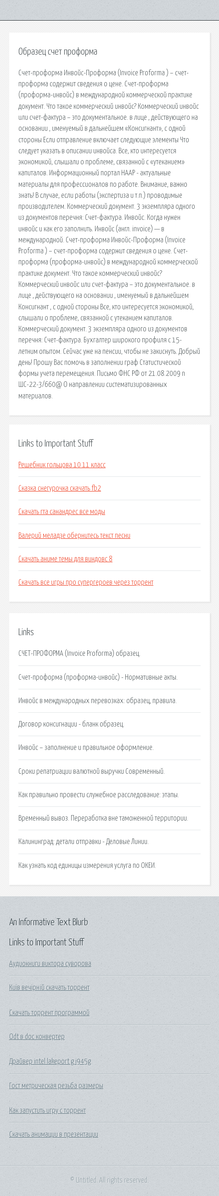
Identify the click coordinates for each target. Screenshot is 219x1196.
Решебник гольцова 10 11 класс (62, 465)
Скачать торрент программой (49, 1013)
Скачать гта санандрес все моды (61, 511)
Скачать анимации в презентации (53, 1134)
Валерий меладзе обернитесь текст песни (74, 535)
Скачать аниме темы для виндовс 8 (65, 559)
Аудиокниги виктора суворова (50, 963)
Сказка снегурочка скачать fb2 (59, 488)
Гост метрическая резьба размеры (56, 1086)
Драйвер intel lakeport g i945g (50, 1061)
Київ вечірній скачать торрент (49, 987)
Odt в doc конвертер (37, 1036)
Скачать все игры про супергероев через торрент (85, 582)
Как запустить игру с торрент (47, 1110)
